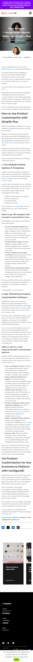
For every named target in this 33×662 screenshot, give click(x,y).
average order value (10, 143)
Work (5, 618)
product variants (7, 181)
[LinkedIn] (13, 527)
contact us (7, 610)
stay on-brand (27, 422)
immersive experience (17, 411)
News (4, 628)
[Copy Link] (18, 527)
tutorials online (18, 206)
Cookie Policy (23, 657)
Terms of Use (6, 648)
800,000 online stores (8, 69)
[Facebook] (3, 527)
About (5, 608)
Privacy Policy (24, 646)
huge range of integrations (19, 308)
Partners (6, 620)
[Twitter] (8, 527)
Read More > (10, 580)
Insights (6, 630)
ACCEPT (16, 659)
